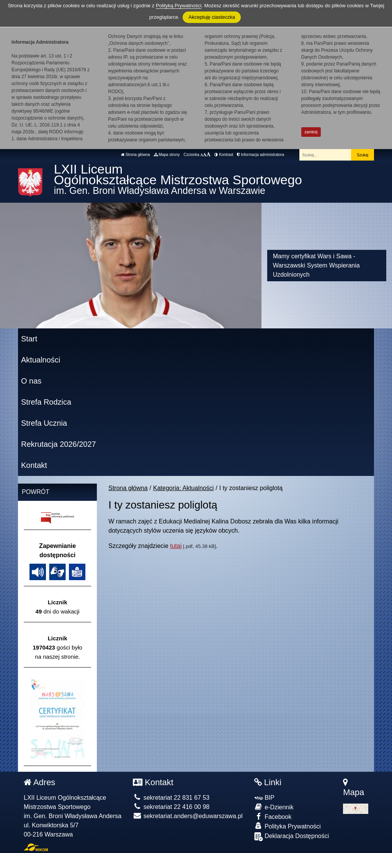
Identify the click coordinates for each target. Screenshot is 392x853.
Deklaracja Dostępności (291, 836)
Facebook (273, 816)
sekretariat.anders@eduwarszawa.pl (187, 816)
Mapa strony (167, 155)
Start (29, 339)
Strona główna (135, 155)
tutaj (175, 546)
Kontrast (223, 155)
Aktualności (40, 360)
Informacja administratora (260, 155)
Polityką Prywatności (178, 5)
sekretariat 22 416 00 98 (171, 807)
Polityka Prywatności (287, 826)
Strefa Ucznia (44, 423)
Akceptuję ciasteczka (211, 17)
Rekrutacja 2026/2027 (58, 444)
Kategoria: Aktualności (183, 488)
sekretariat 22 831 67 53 (171, 797)
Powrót (35, 492)
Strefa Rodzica (46, 402)
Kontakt (34, 465)
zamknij (310, 132)
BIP (264, 797)
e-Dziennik (274, 806)
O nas (31, 381)
